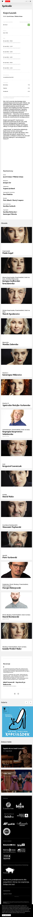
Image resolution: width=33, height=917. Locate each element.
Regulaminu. (5, 902)
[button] (26, 702)
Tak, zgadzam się (6, 915)
